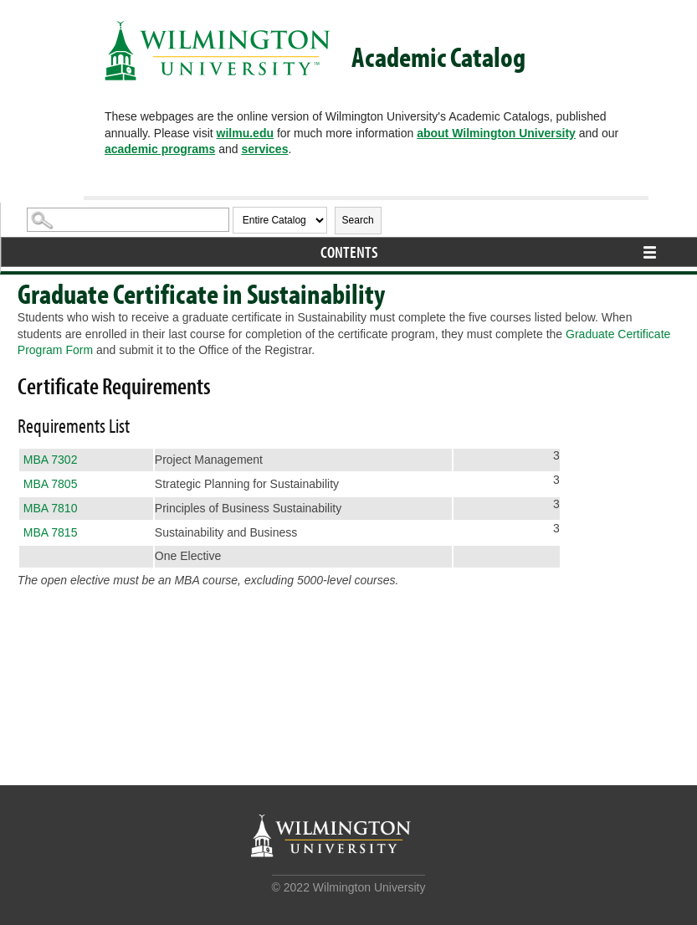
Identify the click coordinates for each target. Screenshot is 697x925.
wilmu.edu (245, 133)
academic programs (160, 149)
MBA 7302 (50, 459)
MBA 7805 (50, 484)
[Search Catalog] (128, 220)
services (264, 149)
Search (358, 220)
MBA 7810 (50, 508)
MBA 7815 (50, 532)
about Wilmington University (496, 133)
